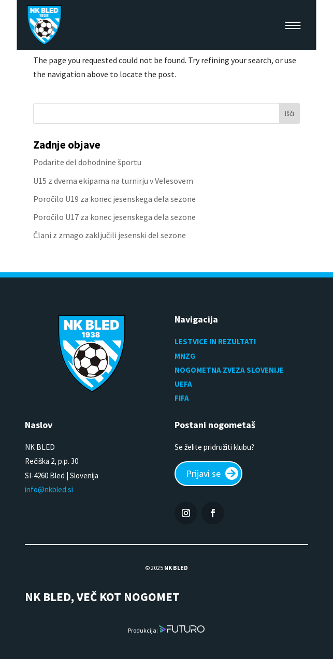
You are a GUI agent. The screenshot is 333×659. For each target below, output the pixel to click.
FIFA (182, 398)
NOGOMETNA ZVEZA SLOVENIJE (229, 370)
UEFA (183, 384)
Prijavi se (203, 473)
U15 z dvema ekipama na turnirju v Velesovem (113, 180)
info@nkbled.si (49, 489)
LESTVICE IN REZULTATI (216, 341)
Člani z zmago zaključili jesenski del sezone (109, 235)
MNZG (185, 356)
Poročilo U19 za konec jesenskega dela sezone (114, 199)
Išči (289, 113)
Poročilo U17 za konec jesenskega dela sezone (114, 217)
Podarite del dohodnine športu (87, 162)
